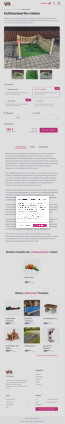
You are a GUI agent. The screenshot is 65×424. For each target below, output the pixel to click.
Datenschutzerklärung (35, 218)
